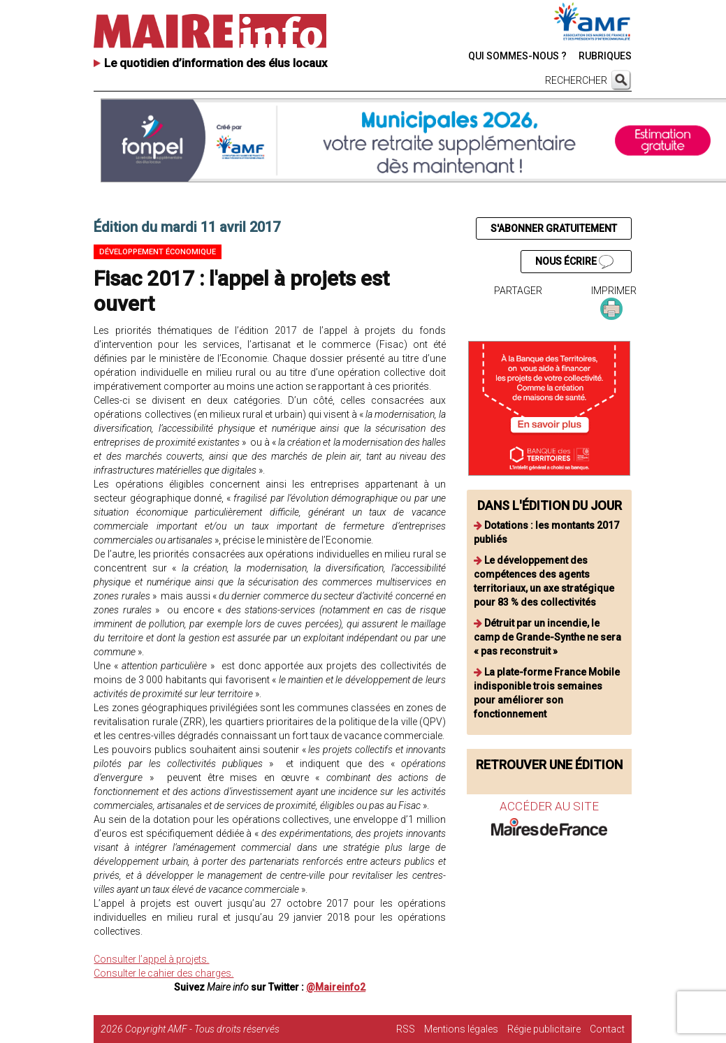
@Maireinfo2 (335, 987)
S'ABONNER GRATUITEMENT (554, 228)
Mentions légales (461, 1029)
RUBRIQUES (605, 55)
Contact (607, 1029)
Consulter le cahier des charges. (163, 973)
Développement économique (157, 251)
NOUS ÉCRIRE (574, 262)
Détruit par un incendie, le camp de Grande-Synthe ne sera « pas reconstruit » (547, 637)
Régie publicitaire (544, 1029)
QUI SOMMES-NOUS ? (517, 55)
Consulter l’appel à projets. (151, 959)
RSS (405, 1029)
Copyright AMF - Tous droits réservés (202, 1029)
